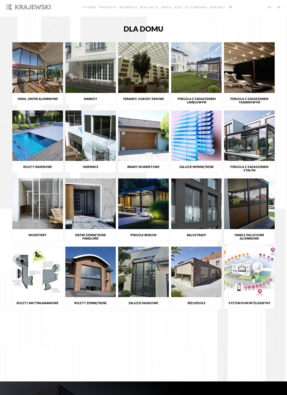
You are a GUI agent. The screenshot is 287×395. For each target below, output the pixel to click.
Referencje (128, 7)
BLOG (178, 7)
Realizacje (149, 7)
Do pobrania (196, 7)
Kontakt (217, 7)
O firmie (89, 7)
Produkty (107, 7)
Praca (166, 7)
